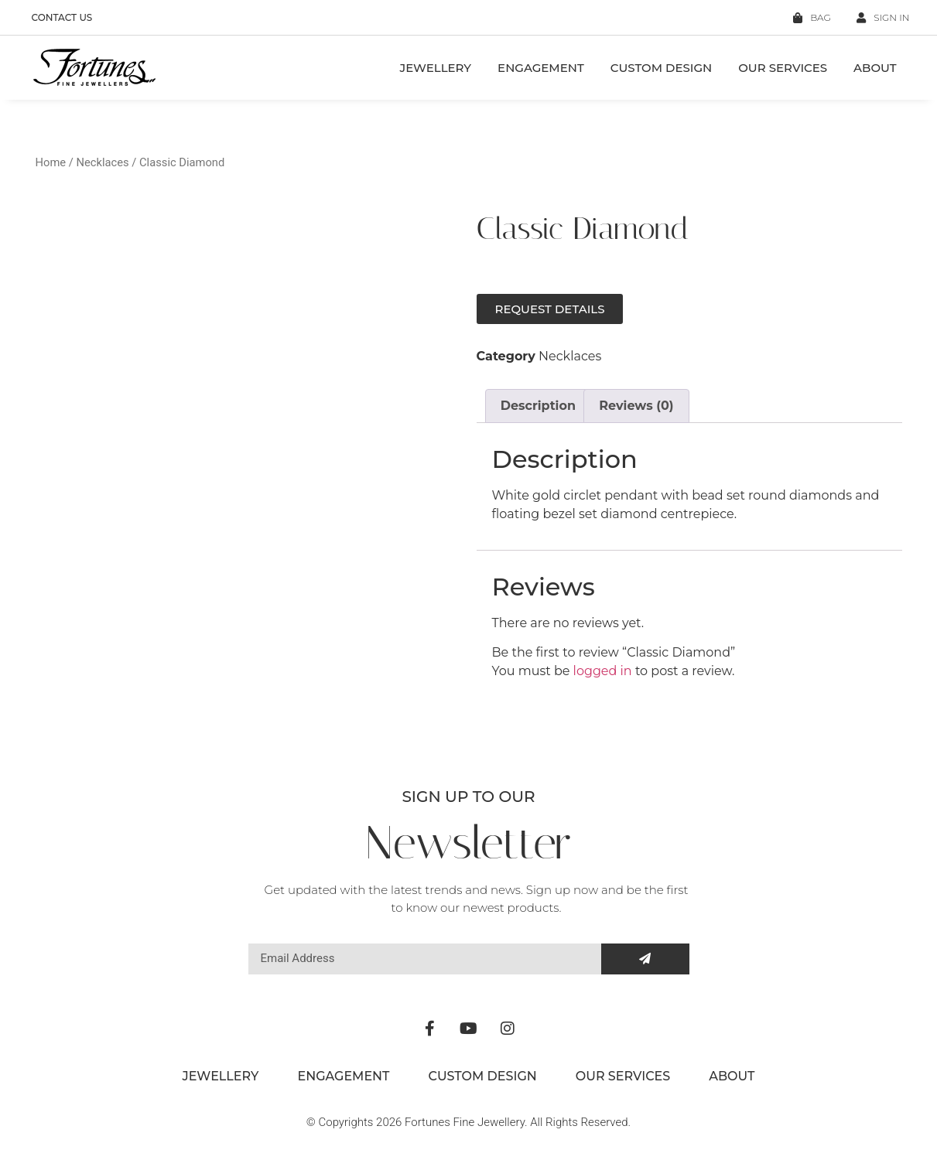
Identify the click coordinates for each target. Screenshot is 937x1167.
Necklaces (102, 162)
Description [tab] (538, 405)
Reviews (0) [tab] (636, 405)
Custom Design (661, 67)
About (874, 67)
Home (51, 162)
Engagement (541, 67)
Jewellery (435, 67)
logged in (602, 671)
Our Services (782, 67)
